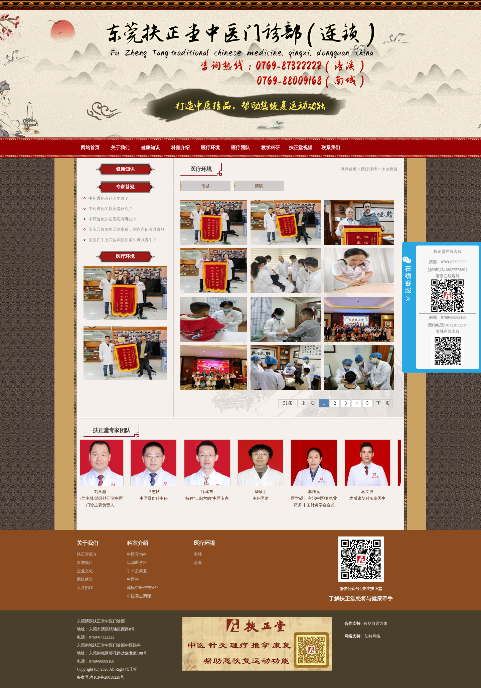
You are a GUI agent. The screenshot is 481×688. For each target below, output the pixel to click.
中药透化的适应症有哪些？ (113, 219)
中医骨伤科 (137, 554)
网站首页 (240, 73)
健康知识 (150, 147)
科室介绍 (180, 147)
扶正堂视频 (300, 147)
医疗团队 (240, 147)
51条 (288, 403)
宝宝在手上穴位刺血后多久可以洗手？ (123, 239)
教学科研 (270, 147)
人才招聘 (85, 587)
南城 (205, 186)
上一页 (308, 403)
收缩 (408, 283)
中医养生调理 (139, 596)
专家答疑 (125, 186)
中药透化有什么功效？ (109, 198)
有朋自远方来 (375, 623)
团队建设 (85, 579)
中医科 (133, 579)
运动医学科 (137, 562)
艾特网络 (372, 636)
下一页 (383, 403)
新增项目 (85, 562)
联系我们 (330, 147)
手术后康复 (137, 571)
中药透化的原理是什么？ (111, 208)
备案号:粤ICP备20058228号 (100, 677)
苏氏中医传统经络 (143, 587)
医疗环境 (210, 147)
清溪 (259, 186)
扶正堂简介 (87, 554)
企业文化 (85, 571)
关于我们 (120, 147)
